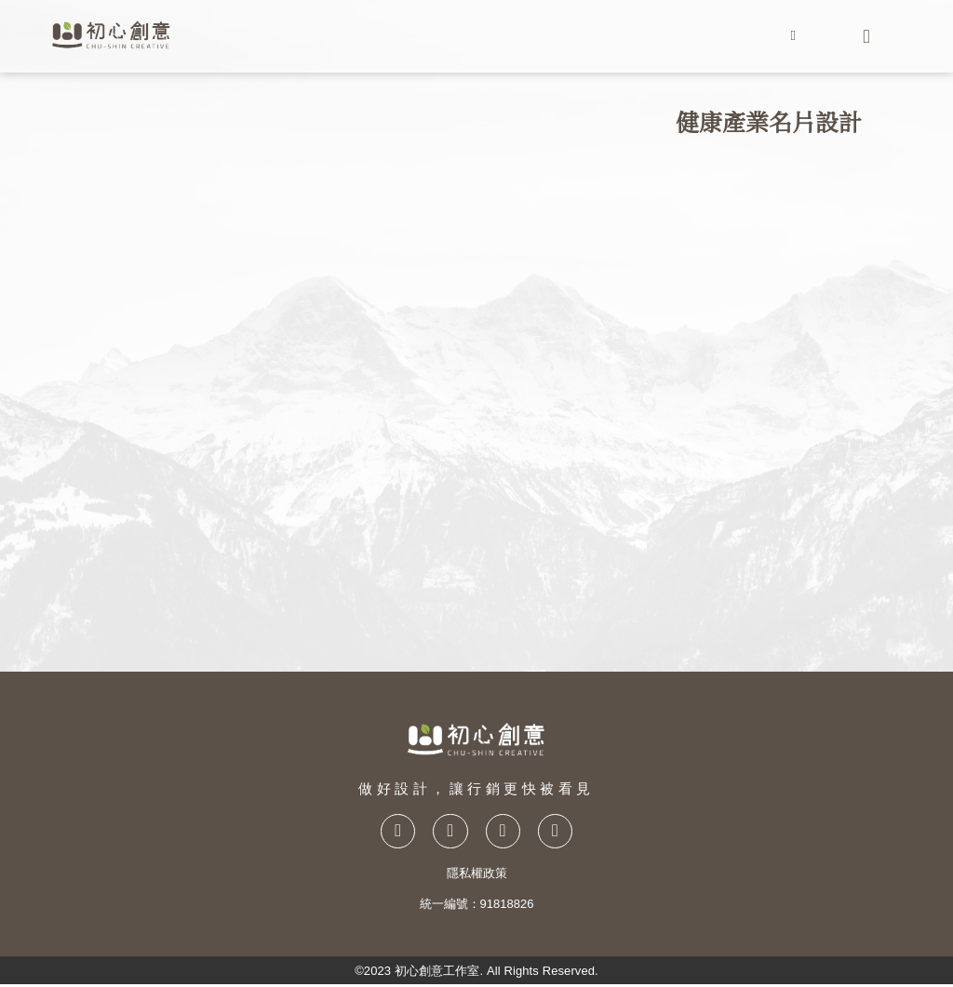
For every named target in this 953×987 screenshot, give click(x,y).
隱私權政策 (477, 876)
